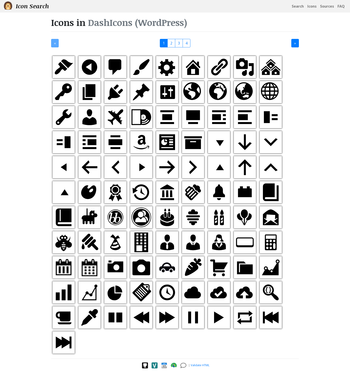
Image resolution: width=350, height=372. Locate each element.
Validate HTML (200, 365)
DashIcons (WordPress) (137, 22)
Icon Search (26, 6)
